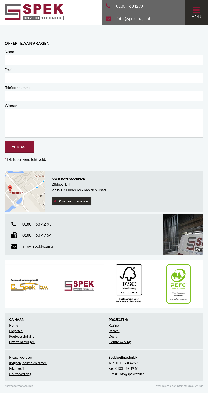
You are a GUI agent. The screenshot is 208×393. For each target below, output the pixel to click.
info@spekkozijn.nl (133, 18)
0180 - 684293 (129, 6)
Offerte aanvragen (22, 342)
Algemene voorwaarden (19, 385)
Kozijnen (114, 325)
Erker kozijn (17, 368)
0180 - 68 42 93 (36, 223)
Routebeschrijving (21, 336)
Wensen (11, 105)
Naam (10, 51)
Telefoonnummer (18, 87)
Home (13, 325)
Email (10, 69)
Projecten (16, 331)
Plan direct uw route (73, 201)
